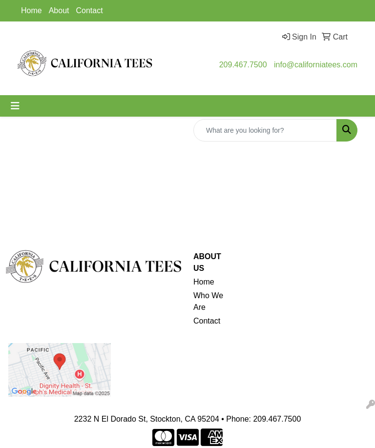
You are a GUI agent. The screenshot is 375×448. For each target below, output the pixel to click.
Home (31, 10)
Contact (89, 10)
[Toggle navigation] (15, 106)
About (59, 10)
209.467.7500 (243, 65)
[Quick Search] (265, 130)
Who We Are (208, 301)
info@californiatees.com (315, 65)
